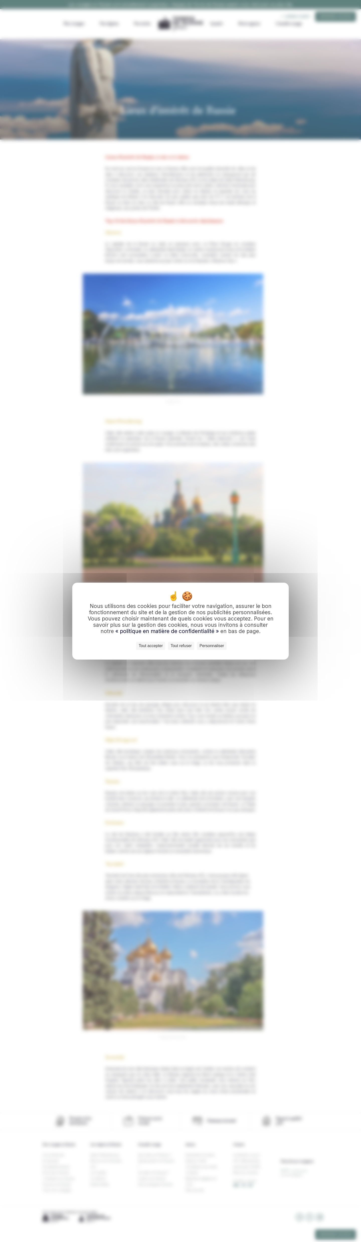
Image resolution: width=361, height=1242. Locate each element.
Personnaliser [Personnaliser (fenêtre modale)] (212, 646)
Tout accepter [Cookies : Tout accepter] (151, 646)
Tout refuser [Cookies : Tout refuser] (181, 646)
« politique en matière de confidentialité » (167, 631)
